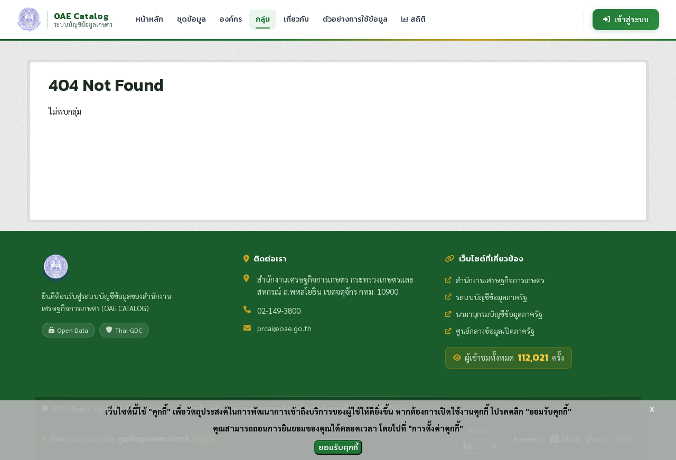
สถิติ (413, 19)
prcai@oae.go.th (284, 328)
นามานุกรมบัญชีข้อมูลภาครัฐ (493, 313)
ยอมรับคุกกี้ (338, 447)
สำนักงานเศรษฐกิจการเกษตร (494, 280)
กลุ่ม (263, 19)
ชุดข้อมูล (191, 19)
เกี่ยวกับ (296, 19)
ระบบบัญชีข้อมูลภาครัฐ (486, 297)
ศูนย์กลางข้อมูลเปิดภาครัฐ (489, 330)
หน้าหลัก (149, 19)
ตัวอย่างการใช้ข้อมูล (355, 19)
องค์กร (231, 19)
